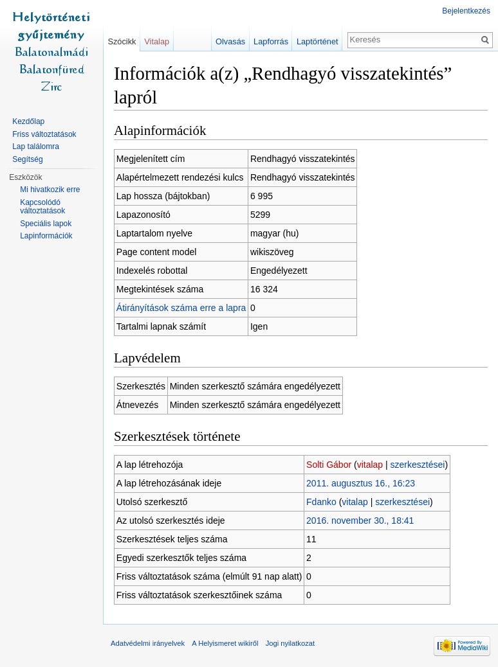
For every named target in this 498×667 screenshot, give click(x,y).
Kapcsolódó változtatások (42, 207)
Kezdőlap (28, 121)
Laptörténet (317, 41)
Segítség (27, 159)
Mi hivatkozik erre (50, 189)
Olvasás (230, 41)
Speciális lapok (45, 223)
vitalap (370, 464)
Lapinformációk (46, 235)
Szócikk (121, 41)
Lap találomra (35, 146)
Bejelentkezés (466, 10)
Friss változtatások (44, 134)
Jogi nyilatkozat (290, 643)
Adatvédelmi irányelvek (148, 643)
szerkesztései (418, 464)
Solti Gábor (328, 464)
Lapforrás (271, 41)
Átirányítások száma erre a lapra (181, 308)
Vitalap (156, 41)
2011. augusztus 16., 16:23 (360, 483)
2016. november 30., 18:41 (360, 520)
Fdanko (321, 502)
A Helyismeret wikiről (225, 643)
